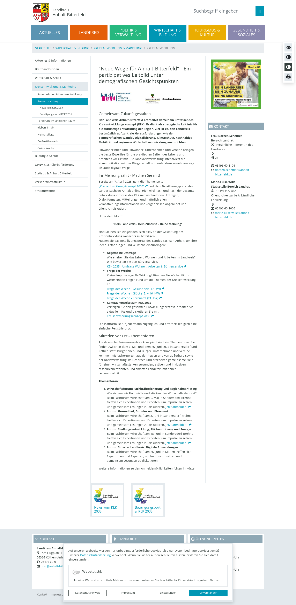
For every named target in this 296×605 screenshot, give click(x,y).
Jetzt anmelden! (176, 407)
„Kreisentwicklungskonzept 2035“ (121, 186)
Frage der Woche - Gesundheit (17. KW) (134, 289)
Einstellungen (168, 592)
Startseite (43, 48)
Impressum (128, 592)
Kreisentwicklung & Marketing (118, 48)
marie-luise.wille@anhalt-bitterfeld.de (232, 215)
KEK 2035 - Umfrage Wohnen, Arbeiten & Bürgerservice (145, 266)
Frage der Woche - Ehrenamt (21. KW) (132, 298)
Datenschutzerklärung (95, 555)
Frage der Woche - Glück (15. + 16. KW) (133, 293)
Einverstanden (208, 592)
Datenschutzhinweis (87, 592)
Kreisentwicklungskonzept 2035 (128, 316)
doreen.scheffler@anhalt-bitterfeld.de (232, 172)
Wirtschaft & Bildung (72, 48)
